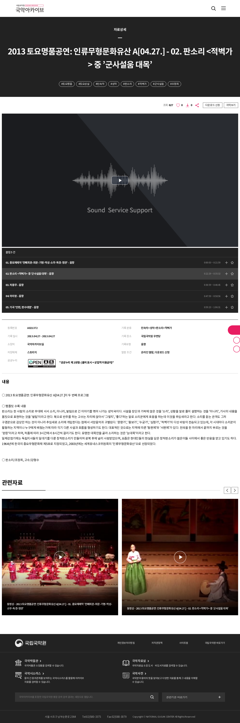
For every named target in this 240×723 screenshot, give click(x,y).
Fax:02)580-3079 (117, 716)
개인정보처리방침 (126, 643)
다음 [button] (234, 490)
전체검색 (214, 8)
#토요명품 (66, 84)
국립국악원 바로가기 (215, 643)
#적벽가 (142, 84)
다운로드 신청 (212, 105)
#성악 (114, 84)
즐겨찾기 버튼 (236, 340)
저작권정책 (157, 643)
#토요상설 (84, 84)
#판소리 (127, 84)
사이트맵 (183, 643)
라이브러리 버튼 (234, 330)
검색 (151, 697)
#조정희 (174, 84)
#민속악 (100, 84)
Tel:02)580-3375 (91, 716)
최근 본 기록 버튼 (236, 349)
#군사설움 (158, 84)
